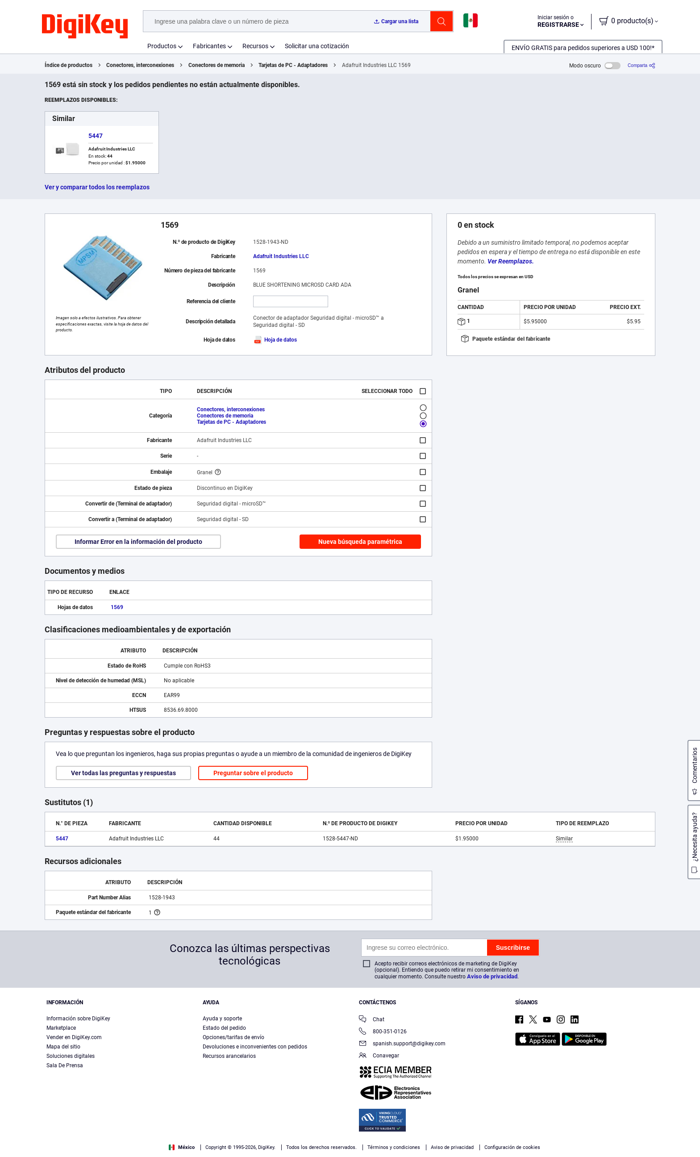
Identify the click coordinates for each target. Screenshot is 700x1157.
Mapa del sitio (63, 1047)
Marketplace (61, 1028)
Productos (161, 46)
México (182, 1147)
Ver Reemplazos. (511, 261)
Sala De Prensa (64, 1065)
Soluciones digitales (70, 1056)
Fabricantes (209, 46)
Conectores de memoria (216, 65)
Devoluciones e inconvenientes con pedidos (255, 1047)
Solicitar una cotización (317, 46)
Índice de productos (68, 65)
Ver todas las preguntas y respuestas (123, 773)
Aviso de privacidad (492, 976)
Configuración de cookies (512, 1147)
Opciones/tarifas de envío (233, 1037)
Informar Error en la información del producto (138, 541)
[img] (85, 26)
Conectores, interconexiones (140, 65)
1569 (117, 607)
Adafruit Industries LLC (281, 256)
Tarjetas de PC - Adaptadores (293, 65)
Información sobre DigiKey (78, 1018)
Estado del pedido (224, 1028)
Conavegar (379, 1056)
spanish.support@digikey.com (402, 1044)
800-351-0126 (383, 1032)
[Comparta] (641, 65)
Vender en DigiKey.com (74, 1037)
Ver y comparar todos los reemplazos (97, 187)
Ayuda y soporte (222, 1018)
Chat (371, 1020)
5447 (95, 135)
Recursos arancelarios (229, 1056)
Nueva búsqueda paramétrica (360, 541)
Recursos (255, 46)
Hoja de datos (275, 340)
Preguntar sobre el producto (253, 773)
